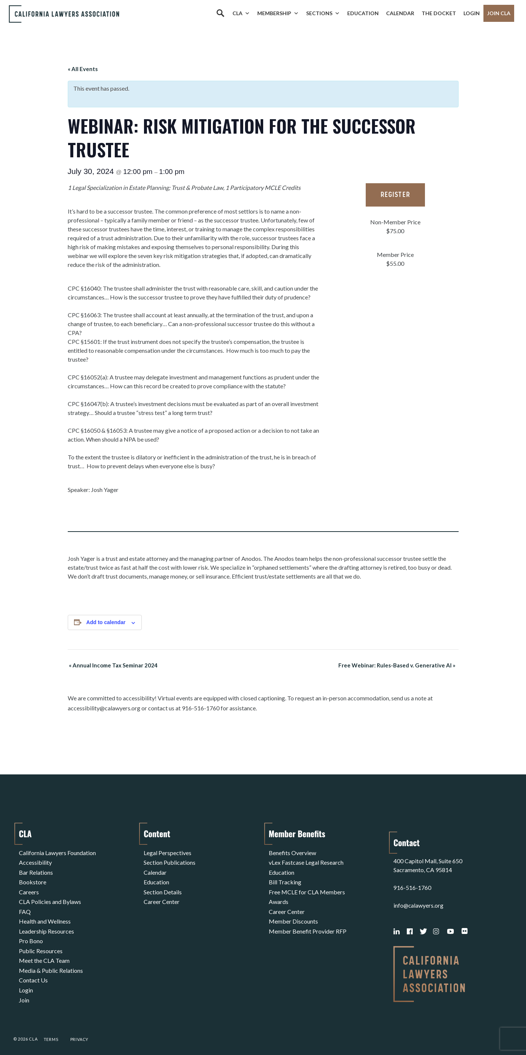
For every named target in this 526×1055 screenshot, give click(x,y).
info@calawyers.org (418, 896)
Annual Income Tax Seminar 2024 (112, 665)
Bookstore (32, 878)
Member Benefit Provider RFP (307, 923)
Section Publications (169, 860)
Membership (278, 13)
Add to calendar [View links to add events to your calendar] (105, 622)
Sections (323, 13)
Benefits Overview (292, 851)
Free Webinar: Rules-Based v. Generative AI (398, 665)
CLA (241, 13)
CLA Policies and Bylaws (50, 896)
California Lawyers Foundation (57, 851)
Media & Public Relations (51, 958)
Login (471, 13)
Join (24, 985)
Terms (51, 1030)
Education (363, 13)
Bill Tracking (285, 878)
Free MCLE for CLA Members (307, 887)
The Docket (439, 13)
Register (395, 195)
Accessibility (35, 860)
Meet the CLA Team (44, 949)
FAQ (25, 905)
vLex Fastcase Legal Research (306, 860)
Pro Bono (31, 931)
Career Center (162, 896)
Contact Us (33, 967)
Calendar (400, 13)
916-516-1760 (412, 878)
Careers (29, 887)
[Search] (220, 13)
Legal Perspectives (167, 851)
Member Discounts (293, 914)
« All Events (83, 69)
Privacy (79, 1030)
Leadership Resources (46, 923)
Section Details (163, 887)
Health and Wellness (45, 914)
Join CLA (498, 13)
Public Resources (41, 940)
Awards (278, 896)
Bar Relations (36, 869)
